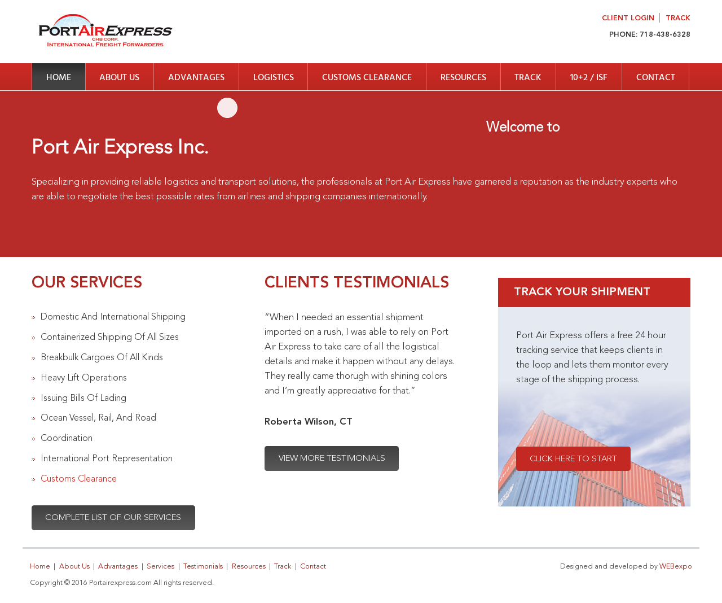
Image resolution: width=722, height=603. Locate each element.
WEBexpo (675, 566)
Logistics (273, 78)
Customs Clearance (367, 78)
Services (160, 566)
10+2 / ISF (588, 78)
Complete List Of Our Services (113, 518)
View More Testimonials (332, 459)
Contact (655, 78)
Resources (463, 78)
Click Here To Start (573, 459)
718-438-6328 (665, 34)
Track (678, 18)
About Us (119, 78)
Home (58, 78)
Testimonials (203, 566)
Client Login (628, 18)
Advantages (196, 78)
